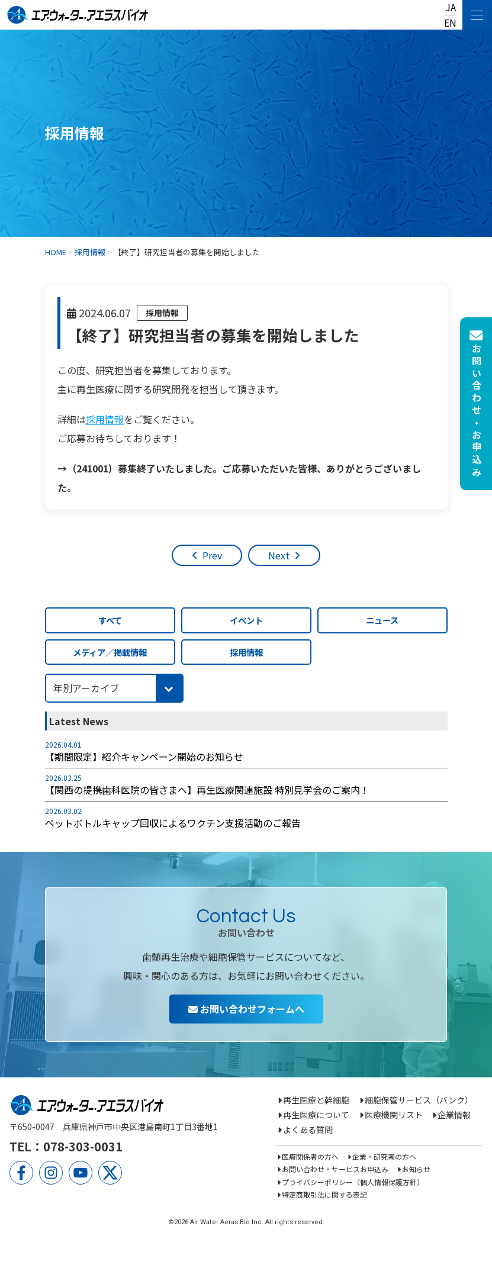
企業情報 (454, 1115)
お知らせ (416, 1169)
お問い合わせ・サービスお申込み (335, 1169)
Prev (212, 555)
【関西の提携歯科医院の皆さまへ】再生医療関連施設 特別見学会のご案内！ (207, 789)
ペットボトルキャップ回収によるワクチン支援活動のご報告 (173, 822)
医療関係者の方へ (310, 1156)
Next (279, 555)
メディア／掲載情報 (110, 652)
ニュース (382, 620)
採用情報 (162, 312)
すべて (110, 620)
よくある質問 (308, 1129)
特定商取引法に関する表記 (324, 1194)
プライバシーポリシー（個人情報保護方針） (353, 1182)
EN (450, 22)
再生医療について (316, 1115)
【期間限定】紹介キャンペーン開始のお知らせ (144, 756)
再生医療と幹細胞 (316, 1100)
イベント (246, 620)
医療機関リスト (394, 1115)
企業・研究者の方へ (384, 1156)
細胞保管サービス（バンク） (419, 1100)
